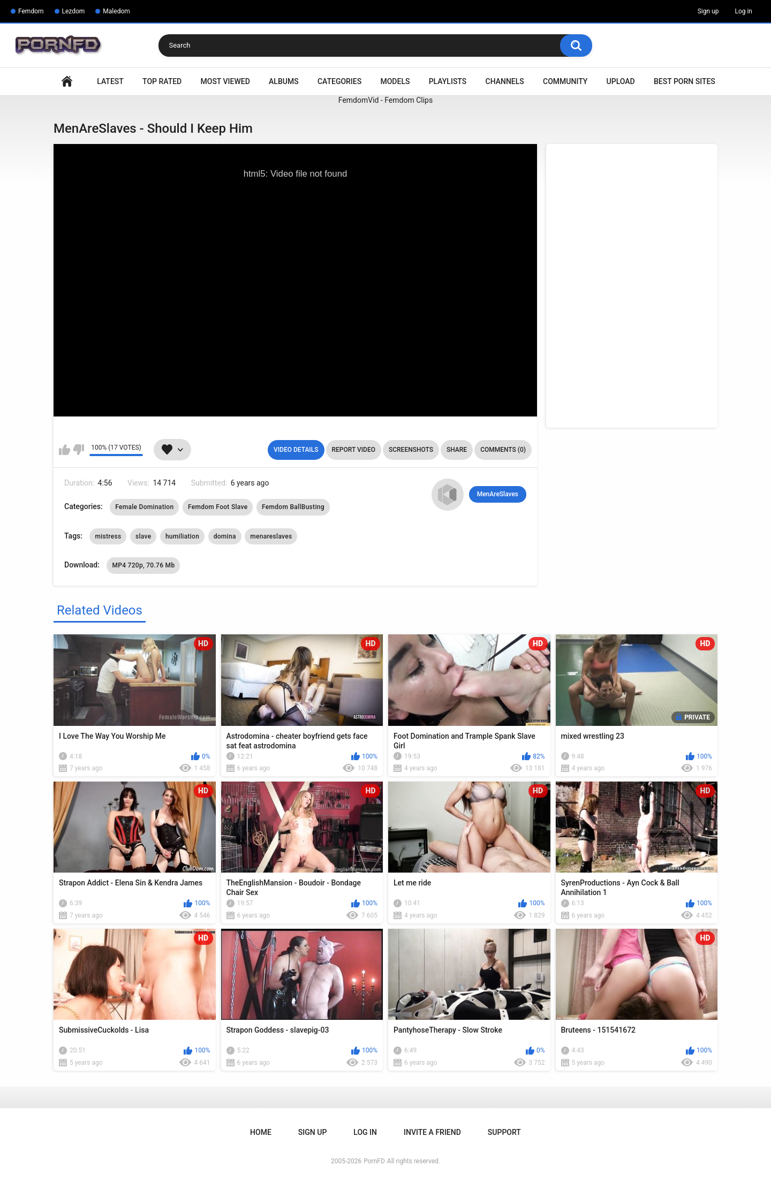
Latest (110, 81)
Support (504, 1132)
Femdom (31, 11)
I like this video (64, 449)
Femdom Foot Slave (218, 507)
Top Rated (162, 81)
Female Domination (144, 507)
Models (395, 81)
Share (457, 449)
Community (565, 81)
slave (143, 536)
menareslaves (271, 536)
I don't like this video (78, 449)
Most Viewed (225, 81)
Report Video (353, 449)
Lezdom (73, 11)
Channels (505, 81)
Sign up (708, 11)
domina (225, 536)
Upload (621, 81)
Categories (339, 81)
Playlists (448, 81)
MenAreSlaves (497, 494)
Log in (743, 11)
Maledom (116, 11)
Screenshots (411, 449)
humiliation (182, 536)
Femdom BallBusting (293, 507)
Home (67, 81)
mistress (108, 536)
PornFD (374, 1161)
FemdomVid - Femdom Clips (385, 100)
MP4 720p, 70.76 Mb (143, 565)
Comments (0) (503, 449)
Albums (284, 81)
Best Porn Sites (684, 81)
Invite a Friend (432, 1132)
